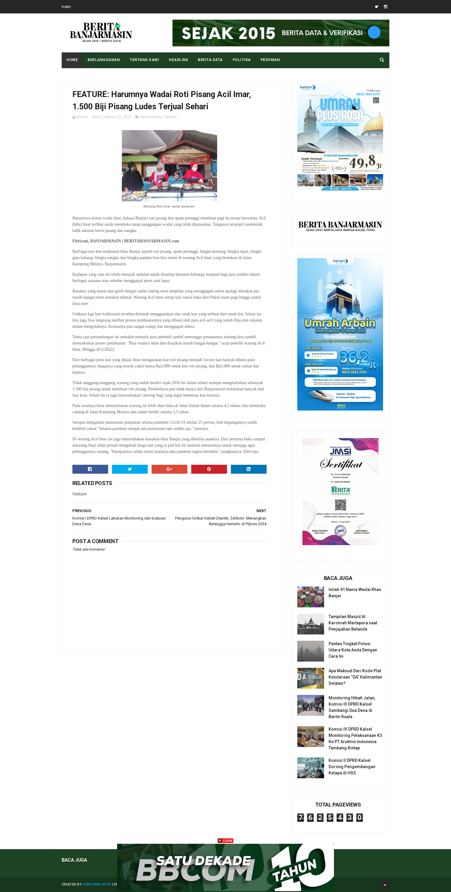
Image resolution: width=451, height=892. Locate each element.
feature (171, 117)
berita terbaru (151, 117)
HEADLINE (178, 60)
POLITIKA (242, 60)
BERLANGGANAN (104, 60)
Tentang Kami (144, 60)
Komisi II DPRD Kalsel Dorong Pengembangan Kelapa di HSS (352, 766)
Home (66, 7)
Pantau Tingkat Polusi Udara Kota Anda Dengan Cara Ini (353, 650)
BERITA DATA (210, 60)
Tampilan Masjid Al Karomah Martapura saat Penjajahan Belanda (353, 622)
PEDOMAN (270, 60)
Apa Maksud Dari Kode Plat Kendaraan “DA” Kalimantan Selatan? (355, 677)
